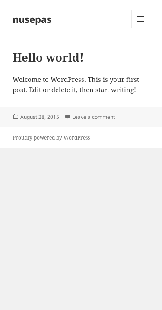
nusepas (32, 18)
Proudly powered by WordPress (51, 137)
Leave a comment (93, 117)
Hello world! (48, 57)
